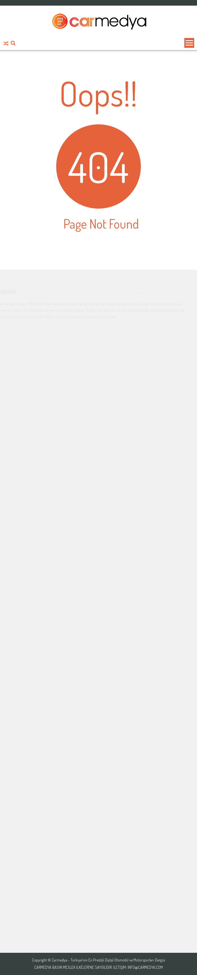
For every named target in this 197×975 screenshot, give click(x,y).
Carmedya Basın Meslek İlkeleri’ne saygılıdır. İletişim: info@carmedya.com (98, 967)
